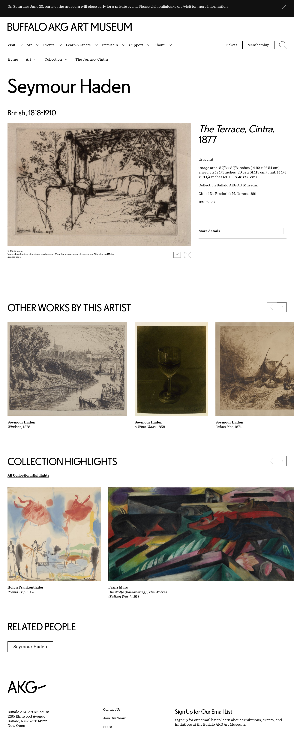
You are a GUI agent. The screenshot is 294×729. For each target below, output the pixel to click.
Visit (11, 45)
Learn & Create (78, 45)
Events (49, 45)
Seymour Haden (69, 85)
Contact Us (111, 709)
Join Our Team (114, 718)
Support (136, 45)
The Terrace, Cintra (91, 59)
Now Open (16, 725)
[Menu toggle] (282, 45)
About (159, 45)
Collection (53, 59)
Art (29, 45)
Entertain (110, 45)
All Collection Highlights (28, 475)
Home (13, 59)
